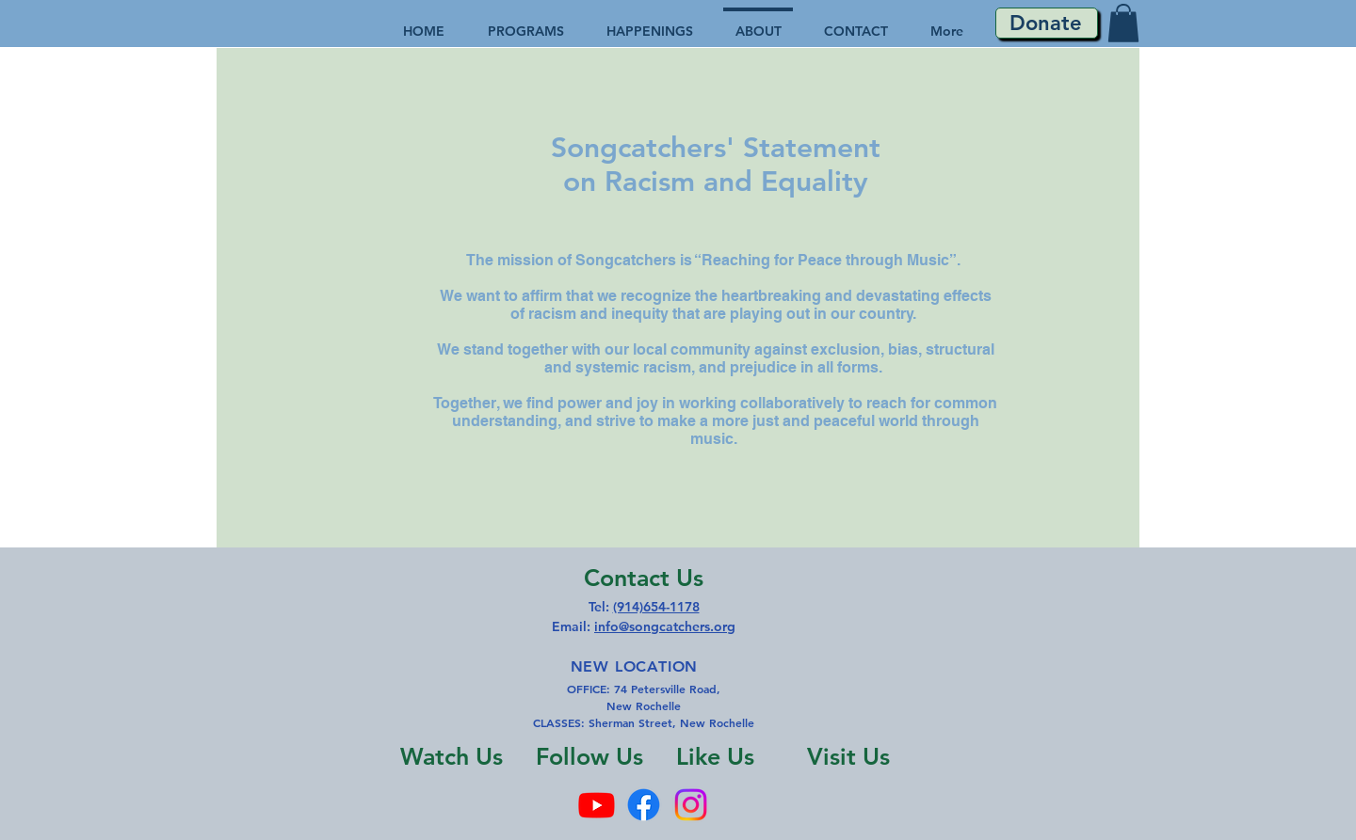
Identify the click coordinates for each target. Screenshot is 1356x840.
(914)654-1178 (656, 606)
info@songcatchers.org (664, 626)
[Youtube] (596, 805)
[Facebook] (643, 805)
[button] (1123, 23)
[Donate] (1046, 23)
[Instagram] (691, 805)
